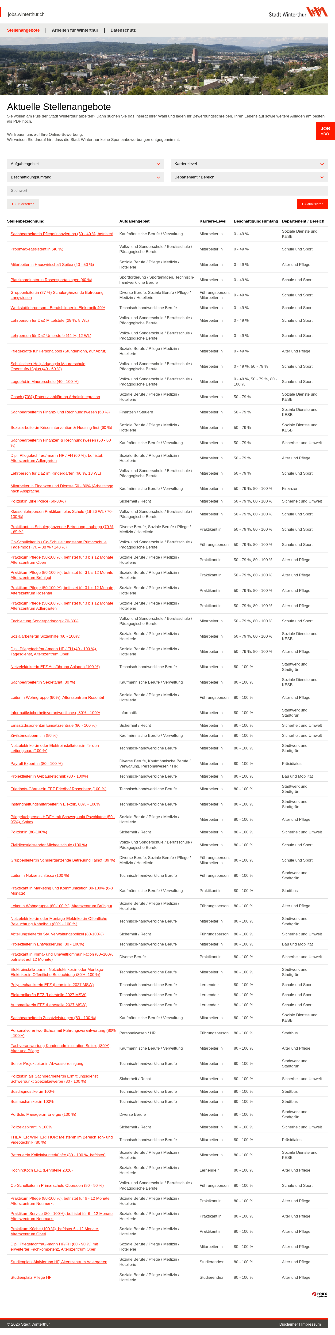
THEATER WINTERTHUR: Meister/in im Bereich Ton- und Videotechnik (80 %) (62, 1140)
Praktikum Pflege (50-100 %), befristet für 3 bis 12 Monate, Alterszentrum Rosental (62, 590)
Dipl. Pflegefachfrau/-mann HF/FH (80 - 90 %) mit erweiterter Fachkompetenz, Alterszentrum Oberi (54, 1247)
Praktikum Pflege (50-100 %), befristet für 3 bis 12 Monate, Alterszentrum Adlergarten (62, 606)
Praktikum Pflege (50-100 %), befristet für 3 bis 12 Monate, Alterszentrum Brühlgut (62, 575)
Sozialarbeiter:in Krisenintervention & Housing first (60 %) (61, 427)
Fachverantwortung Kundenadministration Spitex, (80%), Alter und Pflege (61, 1048)
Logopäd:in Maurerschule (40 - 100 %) (45, 381)
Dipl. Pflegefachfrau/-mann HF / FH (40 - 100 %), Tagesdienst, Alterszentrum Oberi (54, 651)
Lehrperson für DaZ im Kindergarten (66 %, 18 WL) (56, 473)
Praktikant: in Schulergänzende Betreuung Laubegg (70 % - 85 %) (62, 529)
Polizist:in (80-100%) (29, 832)
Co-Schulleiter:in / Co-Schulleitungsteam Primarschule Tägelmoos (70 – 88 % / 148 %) (59, 544)
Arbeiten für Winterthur (75, 30)
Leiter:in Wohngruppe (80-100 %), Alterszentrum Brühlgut (61, 906)
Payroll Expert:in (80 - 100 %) (37, 763)
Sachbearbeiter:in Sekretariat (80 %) (43, 682)
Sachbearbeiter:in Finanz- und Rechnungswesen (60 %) (60, 412)
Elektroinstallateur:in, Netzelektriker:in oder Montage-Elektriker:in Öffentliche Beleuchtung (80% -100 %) (57, 972)
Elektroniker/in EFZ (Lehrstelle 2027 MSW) (48, 995)
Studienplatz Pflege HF (31, 1277)
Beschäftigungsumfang (256, 221)
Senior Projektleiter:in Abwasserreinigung (47, 1063)
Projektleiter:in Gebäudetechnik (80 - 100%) (49, 776)
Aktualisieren (313, 204)
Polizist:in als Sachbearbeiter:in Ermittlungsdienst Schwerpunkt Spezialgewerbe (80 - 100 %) (54, 1079)
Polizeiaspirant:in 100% (31, 1127)
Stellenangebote (23, 30)
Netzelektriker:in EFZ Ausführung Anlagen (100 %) (55, 667)
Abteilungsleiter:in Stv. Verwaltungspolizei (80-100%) (57, 934)
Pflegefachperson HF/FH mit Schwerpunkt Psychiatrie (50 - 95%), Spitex (63, 819)
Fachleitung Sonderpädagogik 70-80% (44, 621)
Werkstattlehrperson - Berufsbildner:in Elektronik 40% (58, 308)
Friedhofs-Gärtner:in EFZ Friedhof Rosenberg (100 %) (58, 789)
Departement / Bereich (303, 221)
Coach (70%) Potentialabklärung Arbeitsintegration (55, 397)
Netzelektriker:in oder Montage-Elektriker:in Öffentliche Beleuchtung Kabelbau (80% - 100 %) (59, 921)
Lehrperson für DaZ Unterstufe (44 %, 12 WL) (51, 335)
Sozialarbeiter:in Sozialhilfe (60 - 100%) (46, 636)
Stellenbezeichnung (26, 221)
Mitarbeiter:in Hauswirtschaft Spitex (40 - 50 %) (52, 264)
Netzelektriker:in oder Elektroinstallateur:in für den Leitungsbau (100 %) (55, 748)
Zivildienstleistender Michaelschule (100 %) (49, 845)
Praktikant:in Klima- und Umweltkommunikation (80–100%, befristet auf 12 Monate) (62, 957)
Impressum (311, 1324)
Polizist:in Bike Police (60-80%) (38, 501)
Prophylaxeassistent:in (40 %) (37, 249)
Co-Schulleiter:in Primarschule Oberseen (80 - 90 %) (57, 1185)
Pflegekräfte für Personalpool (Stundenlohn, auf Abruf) (58, 351)
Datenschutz (123, 30)
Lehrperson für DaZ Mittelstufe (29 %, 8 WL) (50, 320)
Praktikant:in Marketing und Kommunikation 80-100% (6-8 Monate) (62, 891)
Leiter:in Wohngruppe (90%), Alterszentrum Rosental (57, 697)
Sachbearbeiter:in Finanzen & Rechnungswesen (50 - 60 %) (61, 443)
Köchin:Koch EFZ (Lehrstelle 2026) (42, 1170)
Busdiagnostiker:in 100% (32, 1091)
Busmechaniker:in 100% (32, 1101)
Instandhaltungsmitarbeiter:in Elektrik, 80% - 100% (55, 804)
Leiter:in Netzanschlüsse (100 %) (40, 875)
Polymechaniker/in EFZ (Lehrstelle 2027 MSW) (52, 985)
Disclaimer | (290, 1324)
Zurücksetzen (24, 204)
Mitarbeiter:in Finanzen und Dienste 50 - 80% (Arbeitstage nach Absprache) (62, 488)
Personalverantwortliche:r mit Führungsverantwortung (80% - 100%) (63, 1033)
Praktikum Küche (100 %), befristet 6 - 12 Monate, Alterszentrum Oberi (55, 1231)
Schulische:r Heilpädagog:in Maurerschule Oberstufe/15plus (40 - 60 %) (48, 366)
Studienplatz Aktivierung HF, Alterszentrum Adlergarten (59, 1262)
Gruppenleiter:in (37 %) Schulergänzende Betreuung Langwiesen (57, 295)
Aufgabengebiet (134, 221)
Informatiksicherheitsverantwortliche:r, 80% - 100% (55, 713)
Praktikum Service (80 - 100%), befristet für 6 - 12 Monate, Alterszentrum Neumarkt (62, 1216)
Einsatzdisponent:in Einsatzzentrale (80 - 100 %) (54, 725)
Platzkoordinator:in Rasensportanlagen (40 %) (51, 280)
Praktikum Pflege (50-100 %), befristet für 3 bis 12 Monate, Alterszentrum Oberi (62, 560)
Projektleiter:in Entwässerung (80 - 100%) (47, 944)
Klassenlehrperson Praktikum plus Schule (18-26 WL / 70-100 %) (62, 514)
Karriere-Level (213, 221)
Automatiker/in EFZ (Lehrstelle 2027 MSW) (49, 1005)
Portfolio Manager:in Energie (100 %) (43, 1114)
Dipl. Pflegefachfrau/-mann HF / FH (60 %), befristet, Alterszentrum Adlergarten (57, 458)
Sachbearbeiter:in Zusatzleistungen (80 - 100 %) (53, 1018)
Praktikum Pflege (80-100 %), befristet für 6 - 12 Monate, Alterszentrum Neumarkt (61, 1201)
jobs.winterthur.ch (26, 14)
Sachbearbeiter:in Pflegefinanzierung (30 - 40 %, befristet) (62, 234)
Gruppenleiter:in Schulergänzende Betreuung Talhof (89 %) (63, 860)
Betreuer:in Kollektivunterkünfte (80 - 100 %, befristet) (58, 1155)
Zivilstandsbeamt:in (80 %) (34, 735)
